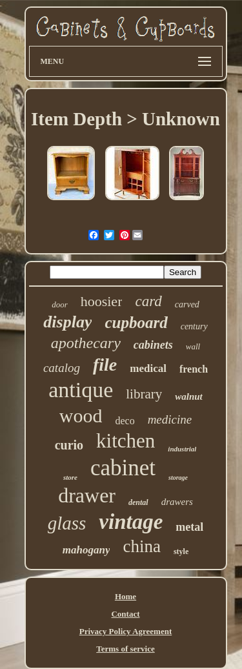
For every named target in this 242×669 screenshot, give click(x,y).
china (141, 546)
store (70, 477)
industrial (182, 449)
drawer (87, 495)
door (60, 304)
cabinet (123, 467)
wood (81, 415)
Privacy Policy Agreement (125, 631)
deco (124, 420)
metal (189, 526)
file (105, 365)
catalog (61, 368)
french (193, 369)
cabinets (153, 344)
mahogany (86, 550)
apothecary (86, 342)
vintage (131, 521)
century (194, 326)
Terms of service (125, 649)
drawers (177, 502)
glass (67, 523)
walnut (189, 396)
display (67, 322)
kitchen (125, 440)
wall (193, 346)
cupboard (136, 322)
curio (69, 445)
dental (138, 502)
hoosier (102, 301)
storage (178, 477)
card (148, 301)
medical (148, 368)
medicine (170, 419)
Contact (125, 614)
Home (125, 596)
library (144, 394)
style (181, 551)
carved (187, 304)
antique (80, 390)
